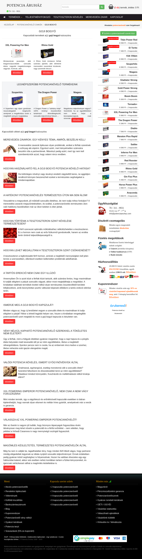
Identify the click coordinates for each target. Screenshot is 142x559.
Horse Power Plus (128, 186)
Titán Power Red (128, 41)
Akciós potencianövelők (16, 487)
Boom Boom (128, 97)
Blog (7, 509)
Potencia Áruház (24, 5)
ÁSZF (6, 537)
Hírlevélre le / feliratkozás (109, 522)
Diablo (128, 130)
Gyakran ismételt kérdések (109, 500)
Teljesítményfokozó (37, 17)
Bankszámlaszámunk (15, 504)
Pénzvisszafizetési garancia (110, 491)
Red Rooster (128, 162)
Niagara (128, 73)
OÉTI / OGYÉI (103, 504)
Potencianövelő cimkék (29, 25)
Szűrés (118, 33)
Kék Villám (128, 57)
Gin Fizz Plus (128, 178)
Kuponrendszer (12, 513)
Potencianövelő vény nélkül (17, 518)
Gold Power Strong (127, 89)
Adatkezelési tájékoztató (36, 537)
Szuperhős (128, 65)
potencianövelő (119, 25)
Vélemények (10, 496)
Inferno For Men (128, 154)
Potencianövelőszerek (107, 496)
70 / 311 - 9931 (14, 11)
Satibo (128, 146)
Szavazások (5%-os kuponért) (19, 531)
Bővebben (17, 73)
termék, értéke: (123, 7)
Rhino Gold (128, 170)
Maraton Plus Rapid (127, 138)
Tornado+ (128, 105)
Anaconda (128, 194)
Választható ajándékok (107, 513)
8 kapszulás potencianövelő (64, 504)
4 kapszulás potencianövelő (64, 496)
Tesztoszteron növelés (68, 17)
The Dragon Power (127, 122)
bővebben (9, 159)
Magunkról (101, 487)
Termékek (15, 17)
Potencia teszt (11, 526)
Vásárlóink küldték (105, 518)
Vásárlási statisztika (106, 509)
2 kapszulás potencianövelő (64, 487)
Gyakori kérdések (13, 522)
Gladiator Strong (128, 81)
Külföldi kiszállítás (13, 500)
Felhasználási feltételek (17, 537)
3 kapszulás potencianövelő (64, 491)
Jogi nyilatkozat (51, 537)
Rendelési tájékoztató (15, 491)
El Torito (128, 49)
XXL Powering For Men (125, 113)
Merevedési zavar (96, 17)
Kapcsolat (116, 17)
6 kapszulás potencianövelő (64, 500)
